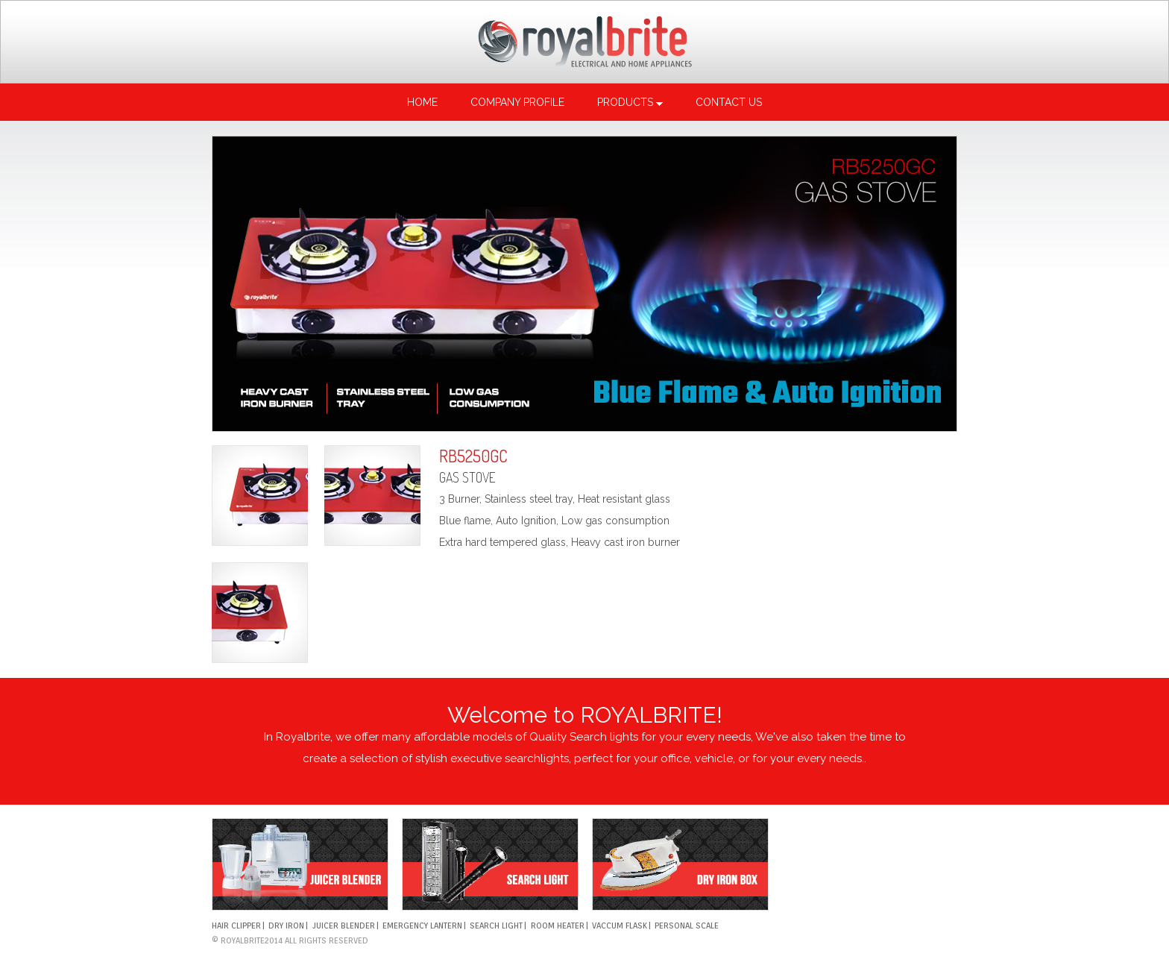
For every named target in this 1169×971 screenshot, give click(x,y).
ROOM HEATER (557, 925)
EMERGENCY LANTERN (422, 925)
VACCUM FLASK (619, 925)
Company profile (517, 102)
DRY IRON (286, 925)
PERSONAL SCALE (687, 925)
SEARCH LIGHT (496, 925)
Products (630, 102)
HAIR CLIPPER (236, 925)
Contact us (729, 102)
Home (422, 102)
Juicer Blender (343, 925)
